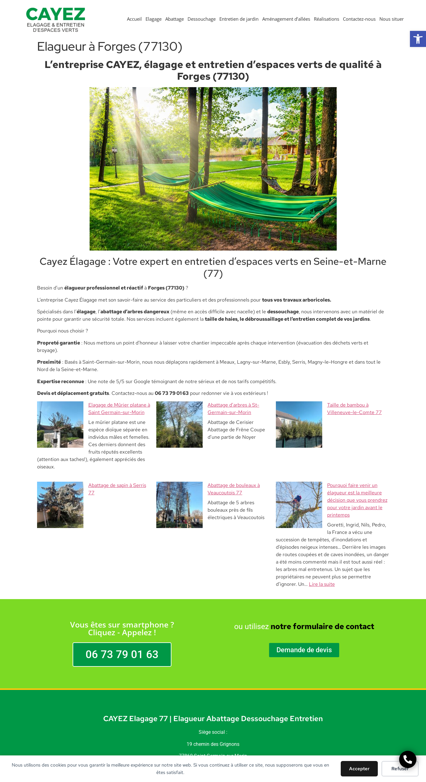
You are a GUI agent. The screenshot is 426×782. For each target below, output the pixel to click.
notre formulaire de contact (322, 582)
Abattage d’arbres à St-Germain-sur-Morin (208, 405)
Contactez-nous (359, 19)
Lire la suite (322, 539)
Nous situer (391, 19)
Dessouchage (202, 19)
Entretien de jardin (239, 19)
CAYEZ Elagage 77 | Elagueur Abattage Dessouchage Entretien (213, 674)
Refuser (400, 769)
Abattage (174, 19)
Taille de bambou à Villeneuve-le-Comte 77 (329, 405)
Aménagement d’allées (286, 19)
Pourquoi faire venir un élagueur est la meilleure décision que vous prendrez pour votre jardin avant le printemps (331, 470)
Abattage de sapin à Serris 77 (74, 463)
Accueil (134, 19)
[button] (418, 39)
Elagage (154, 19)
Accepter (359, 769)
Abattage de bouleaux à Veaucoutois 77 (205, 463)
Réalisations (326, 19)
